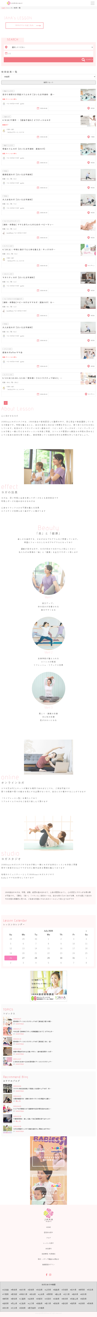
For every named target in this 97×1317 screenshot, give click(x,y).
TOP (3, 8)
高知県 (65, 1303)
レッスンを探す (48, 1243)
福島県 (56, 1290)
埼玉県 (90, 1290)
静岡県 (6, 1299)
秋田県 (39, 1290)
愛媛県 (56, 1303)
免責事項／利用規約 (48, 1254)
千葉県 (6, 1294)
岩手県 (23, 1290)
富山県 (58, 1294)
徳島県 (39, 1303)
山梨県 (41, 1294)
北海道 (6, 1290)
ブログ (48, 1238)
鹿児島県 (32, 1308)
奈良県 (65, 1299)
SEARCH (87, 59)
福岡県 (73, 1303)
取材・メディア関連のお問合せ (48, 1259)
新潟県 (33, 1294)
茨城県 (65, 1290)
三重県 (23, 1299)
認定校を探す (48, 1232)
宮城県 (31, 1290)
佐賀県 (82, 1303)
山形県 (48, 1290)
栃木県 (73, 1290)
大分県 (14, 1308)
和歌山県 (74, 1299)
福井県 (75, 1294)
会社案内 (48, 1249)
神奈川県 (23, 1294)
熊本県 (6, 1308)
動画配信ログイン (48, 1265)
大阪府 (48, 1299)
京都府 (39, 1299)
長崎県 (90, 1303)
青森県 (14, 1290)
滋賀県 (31, 1299)
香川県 (48, 1303)
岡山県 (14, 1303)
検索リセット (48, 82)
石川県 (67, 1294)
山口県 (31, 1303)
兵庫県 (56, 1299)
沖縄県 (41, 1308)
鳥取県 (84, 1299)
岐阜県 (84, 1294)
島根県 (6, 1303)
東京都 (14, 1294)
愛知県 (14, 1299)
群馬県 (82, 1290)
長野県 (50, 1294)
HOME (48, 1227)
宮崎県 (23, 1308)
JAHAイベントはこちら (28, 25)
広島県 (23, 1303)
